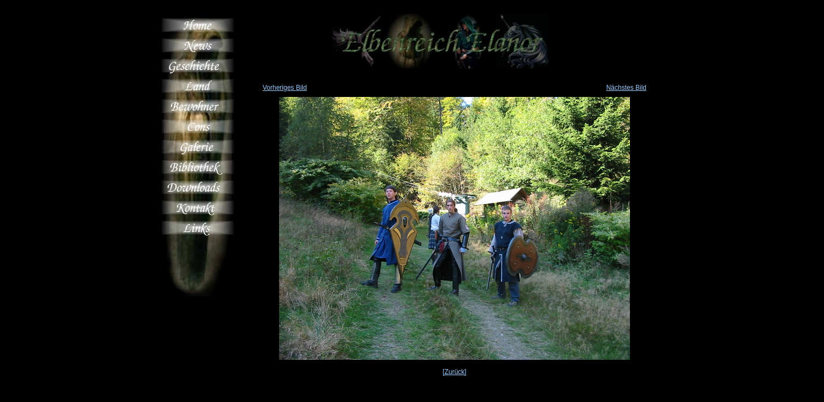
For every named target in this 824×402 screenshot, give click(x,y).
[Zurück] (454, 372)
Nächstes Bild (626, 87)
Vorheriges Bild (285, 87)
